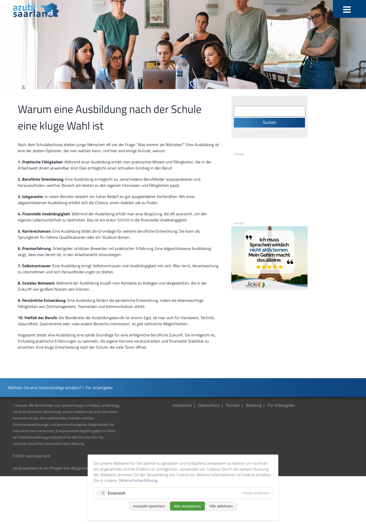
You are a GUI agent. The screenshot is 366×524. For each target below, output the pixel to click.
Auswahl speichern (149, 506)
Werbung (254, 405)
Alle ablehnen (221, 506)
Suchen (269, 122)
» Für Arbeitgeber (98, 388)
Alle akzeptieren (187, 506)
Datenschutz (209, 405)
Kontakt (233, 405)
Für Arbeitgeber (281, 405)
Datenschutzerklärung (138, 480)
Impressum (182, 405)
